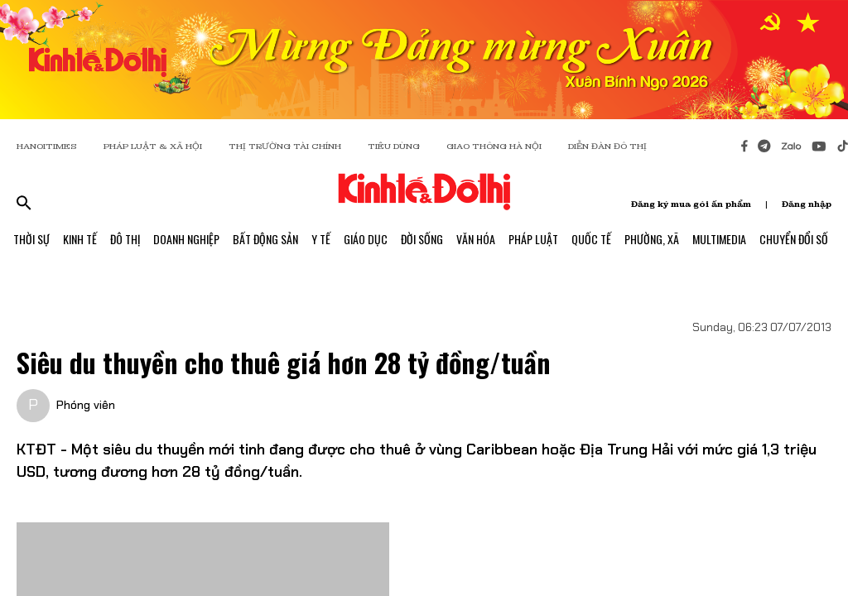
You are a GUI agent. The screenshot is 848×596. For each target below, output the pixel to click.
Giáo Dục (366, 239)
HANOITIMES (47, 146)
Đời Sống (422, 239)
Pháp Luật (533, 239)
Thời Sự (31, 239)
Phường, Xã (651, 239)
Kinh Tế (80, 239)
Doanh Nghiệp (186, 239)
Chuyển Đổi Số (793, 239)
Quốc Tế (591, 239)
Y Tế (320, 239)
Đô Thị (125, 239)
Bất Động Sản (265, 239)
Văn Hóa (475, 239)
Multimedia (719, 239)
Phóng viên (85, 404)
